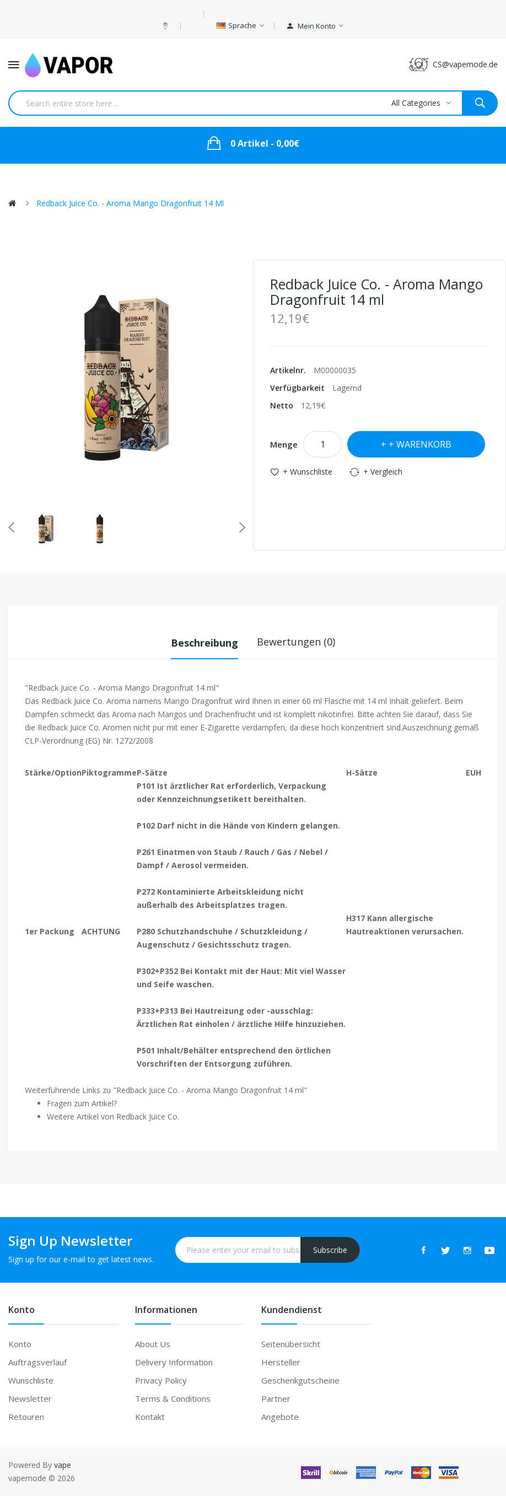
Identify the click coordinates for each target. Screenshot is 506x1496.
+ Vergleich (382, 471)
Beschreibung (204, 641)
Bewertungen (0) (296, 641)
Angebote (280, 1416)
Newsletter (30, 1398)
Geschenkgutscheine (300, 1380)
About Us (152, 1343)
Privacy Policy (161, 1380)
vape (62, 1465)
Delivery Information (174, 1362)
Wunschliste (30, 1380)
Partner (275, 1398)
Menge (284, 444)
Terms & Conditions (173, 1398)
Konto (19, 1343)
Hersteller (280, 1362)
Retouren (26, 1416)
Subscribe (330, 1250)
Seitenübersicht (290, 1343)
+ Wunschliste (307, 471)
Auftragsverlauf (37, 1362)
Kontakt (150, 1416)
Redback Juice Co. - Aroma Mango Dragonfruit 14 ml (130, 203)
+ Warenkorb (420, 444)
